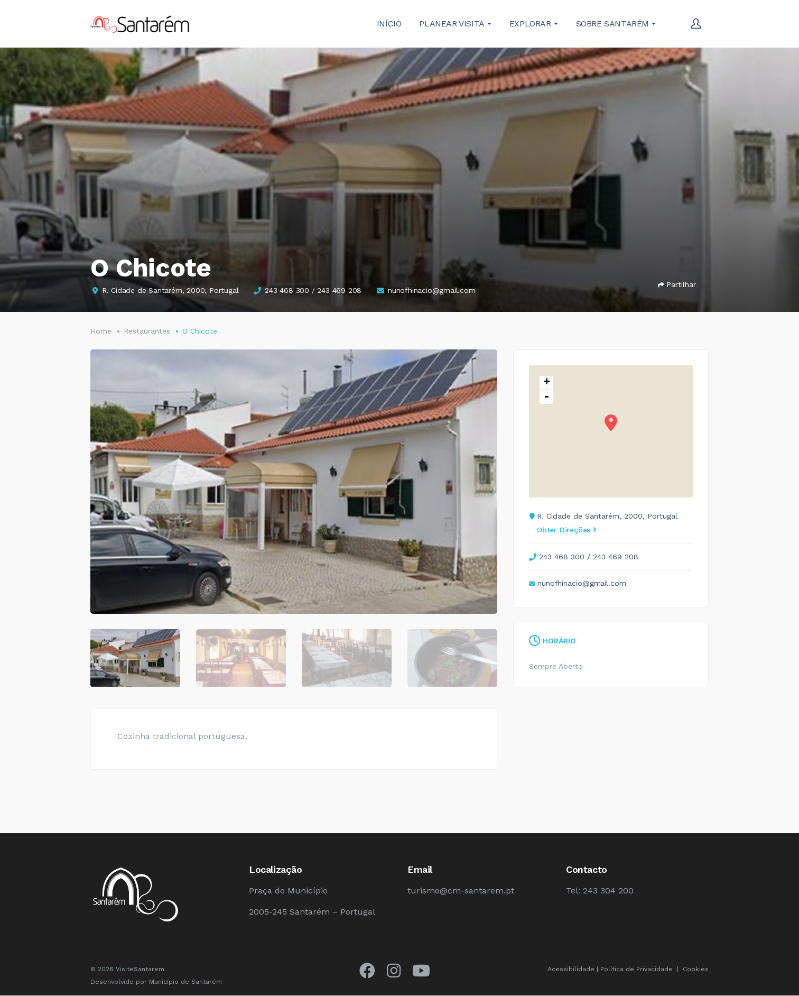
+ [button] (546, 383)
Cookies (696, 969)
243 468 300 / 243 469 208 (313, 290)
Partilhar (677, 284)
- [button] (546, 397)
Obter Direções (567, 529)
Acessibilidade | (573, 969)
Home (101, 331)
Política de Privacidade (636, 969)
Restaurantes (147, 331)
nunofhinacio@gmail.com (432, 290)
